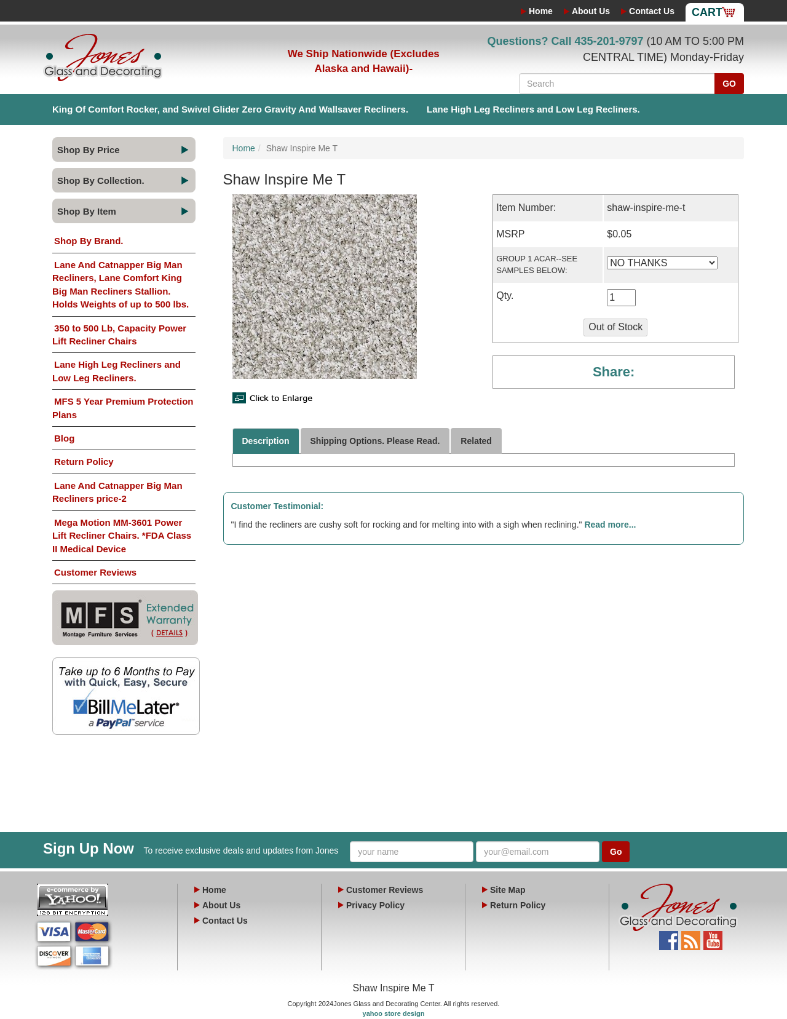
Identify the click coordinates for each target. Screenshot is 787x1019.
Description (266, 441)
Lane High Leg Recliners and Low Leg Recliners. (533, 109)
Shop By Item (86, 211)
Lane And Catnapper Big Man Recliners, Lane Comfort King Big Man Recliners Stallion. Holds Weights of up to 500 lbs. (120, 284)
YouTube (712, 937)
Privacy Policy (375, 905)
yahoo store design (394, 1013)
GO (729, 84)
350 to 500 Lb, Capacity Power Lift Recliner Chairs (119, 334)
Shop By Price (88, 150)
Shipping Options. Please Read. (375, 441)
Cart (707, 12)
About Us (591, 11)
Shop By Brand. (89, 241)
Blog (64, 438)
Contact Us (651, 11)
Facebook (668, 937)
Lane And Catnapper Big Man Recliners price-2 (117, 492)
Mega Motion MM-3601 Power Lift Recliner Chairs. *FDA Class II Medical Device (121, 535)
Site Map (508, 890)
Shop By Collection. (100, 180)
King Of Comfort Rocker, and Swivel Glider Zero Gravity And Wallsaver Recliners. (230, 109)
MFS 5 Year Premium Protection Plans (122, 407)
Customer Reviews (95, 572)
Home (541, 11)
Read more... (610, 524)
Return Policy (84, 461)
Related (476, 441)
